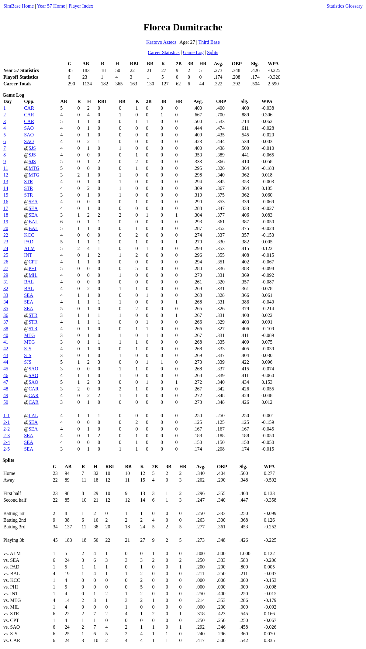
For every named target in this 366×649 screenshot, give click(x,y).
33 (5, 295)
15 (5, 194)
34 (5, 301)
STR (28, 181)
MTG (34, 168)
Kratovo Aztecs (161, 42)
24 (5, 248)
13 (5, 181)
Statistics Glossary (344, 6)
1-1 (6, 415)
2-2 (6, 428)
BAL (33, 221)
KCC (29, 235)
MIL (33, 275)
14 (5, 188)
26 (5, 261)
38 (5, 328)
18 (5, 215)
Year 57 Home (51, 6)
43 (5, 355)
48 (5, 388)
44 (5, 362)
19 (5, 221)
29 (5, 275)
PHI (32, 268)
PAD (28, 241)
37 (5, 321)
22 (5, 235)
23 (5, 241)
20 (5, 228)
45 (5, 368)
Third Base (209, 42)
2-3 (6, 435)
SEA (33, 201)
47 (5, 382)
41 (5, 342)
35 (5, 308)
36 (5, 315)
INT (28, 255)
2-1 (6, 422)
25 (5, 255)
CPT (33, 261)
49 (5, 395)
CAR (29, 108)
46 (5, 375)
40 (5, 335)
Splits (212, 52)
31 (5, 281)
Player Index (80, 6)
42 (5, 348)
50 (5, 402)
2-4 (6, 442)
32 (5, 288)
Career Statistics (163, 52)
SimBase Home (18, 6)
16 (5, 201)
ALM (29, 248)
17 (5, 208)
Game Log (193, 52)
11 (5, 168)
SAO (29, 128)
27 (5, 268)
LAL (33, 415)
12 (5, 174)
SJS (32, 148)
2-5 (6, 449)
